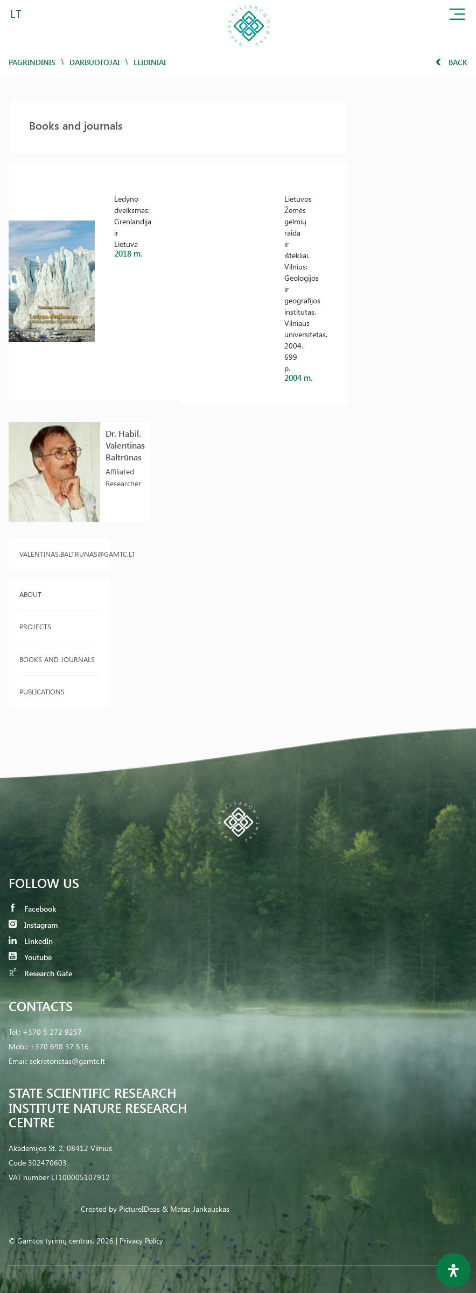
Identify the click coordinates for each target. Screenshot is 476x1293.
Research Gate (40, 973)
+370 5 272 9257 (52, 1032)
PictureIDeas (139, 1209)
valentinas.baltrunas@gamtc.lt (59, 553)
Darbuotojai (94, 62)
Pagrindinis (32, 62)
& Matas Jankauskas (195, 1209)
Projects (35, 626)
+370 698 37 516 (59, 1046)
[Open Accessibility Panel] (453, 1270)
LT (16, 13)
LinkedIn (31, 941)
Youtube (30, 957)
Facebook (32, 909)
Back (451, 62)
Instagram (33, 925)
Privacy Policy (141, 1240)
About (30, 594)
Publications (42, 691)
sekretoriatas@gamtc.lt (67, 1061)
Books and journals (57, 659)
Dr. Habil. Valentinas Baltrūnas (125, 445)
